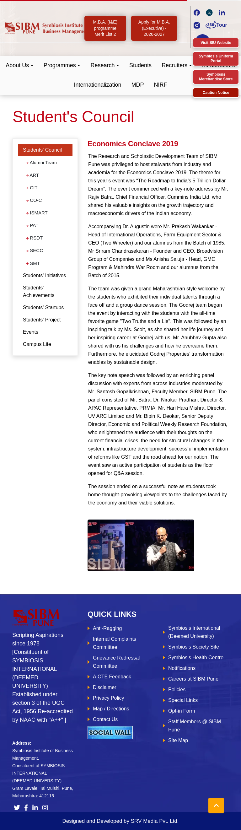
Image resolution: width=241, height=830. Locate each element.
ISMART (37, 212)
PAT (32, 225)
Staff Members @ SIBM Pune (194, 725)
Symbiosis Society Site (193, 646)
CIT (31, 187)
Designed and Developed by (120, 821)
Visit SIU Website (216, 42)
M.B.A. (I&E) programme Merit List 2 (105, 28)
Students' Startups (43, 307)
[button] (20, 65)
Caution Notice (216, 92)
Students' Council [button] (42, 150)
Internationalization (97, 85)
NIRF (160, 85)
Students (140, 65)
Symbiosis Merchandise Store (216, 76)
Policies (176, 689)
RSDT (34, 237)
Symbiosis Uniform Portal (216, 58)
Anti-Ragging (107, 628)
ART (32, 175)
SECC (34, 250)
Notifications (181, 668)
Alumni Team (41, 162)
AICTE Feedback (112, 676)
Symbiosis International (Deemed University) (194, 632)
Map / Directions (111, 708)
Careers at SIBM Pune (193, 679)
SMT (33, 263)
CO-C (34, 200)
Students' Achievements (39, 291)
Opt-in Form (181, 711)
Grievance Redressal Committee (116, 662)
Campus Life (37, 344)
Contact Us (105, 719)
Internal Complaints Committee (114, 643)
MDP (137, 85)
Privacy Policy (108, 698)
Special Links (183, 700)
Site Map (178, 740)
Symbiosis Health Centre (195, 657)
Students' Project (42, 319)
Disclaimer (104, 687)
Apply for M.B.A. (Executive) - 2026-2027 (154, 28)
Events (30, 332)
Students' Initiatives (44, 275)
